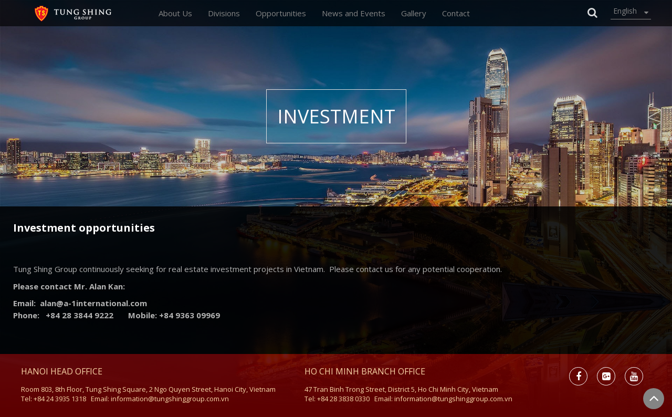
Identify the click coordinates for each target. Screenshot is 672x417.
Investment (336, 116)
